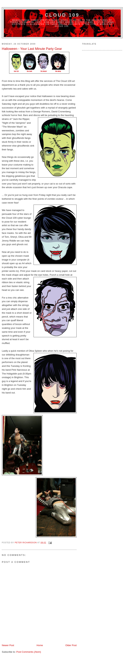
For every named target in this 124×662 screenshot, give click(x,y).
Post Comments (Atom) (28, 651)
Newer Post (8, 645)
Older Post (71, 645)
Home (40, 645)
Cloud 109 (62, 15)
